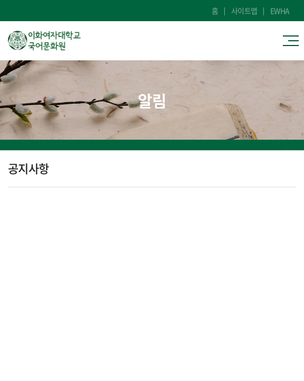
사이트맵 (244, 10)
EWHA (280, 10)
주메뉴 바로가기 (0, 0)
